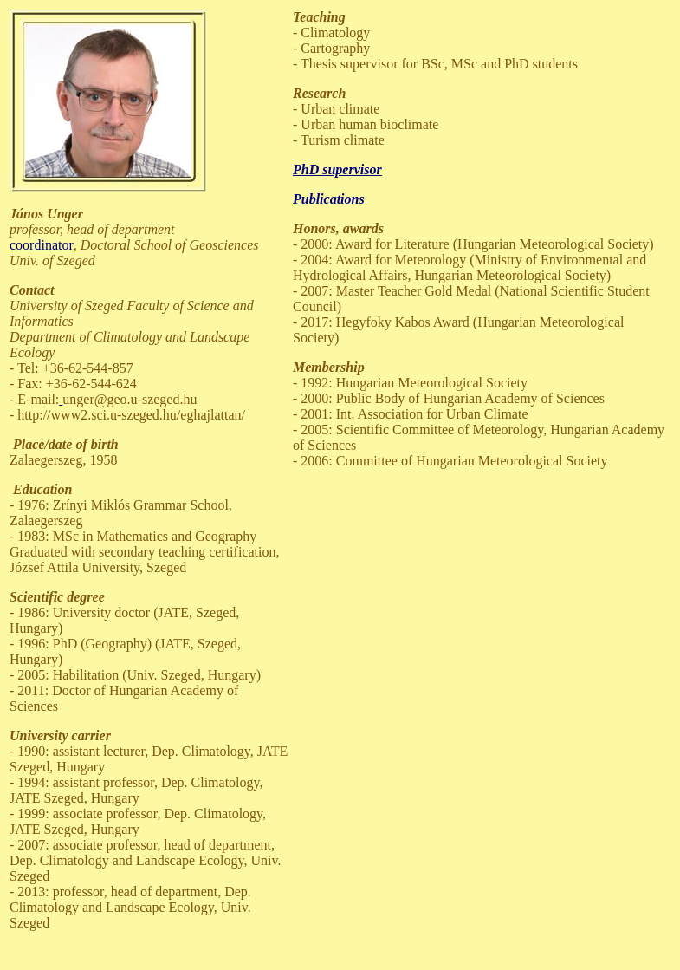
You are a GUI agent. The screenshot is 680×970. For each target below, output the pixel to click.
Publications (329, 199)
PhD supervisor (337, 169)
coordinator (42, 245)
